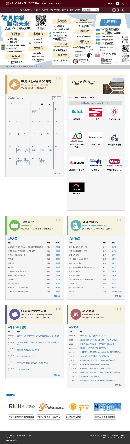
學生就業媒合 (55, 10)
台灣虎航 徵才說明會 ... (19, 150)
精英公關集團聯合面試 (25, 356)
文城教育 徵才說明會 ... (34, 150)
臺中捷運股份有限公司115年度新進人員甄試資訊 (97, 344)
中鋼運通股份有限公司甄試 (89, 376)
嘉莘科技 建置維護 (11, 440)
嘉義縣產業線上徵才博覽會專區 (28, 350)
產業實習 (65, 10)
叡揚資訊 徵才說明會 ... (42, 150)
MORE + (57, 173)
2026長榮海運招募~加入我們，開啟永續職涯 (32, 363)
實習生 (58, 247)
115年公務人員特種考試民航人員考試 (93, 336)
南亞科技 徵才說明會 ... (50, 150)
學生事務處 (108, 3)
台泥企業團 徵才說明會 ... (19, 163)
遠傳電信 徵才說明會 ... (34, 113)
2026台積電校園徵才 (24, 369)
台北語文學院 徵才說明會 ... (27, 150)
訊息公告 (37, 10)
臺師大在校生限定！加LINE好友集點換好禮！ (24, 66)
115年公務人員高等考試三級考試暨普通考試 (95, 356)
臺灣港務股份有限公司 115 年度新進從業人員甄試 (97, 380)
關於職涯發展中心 (25, 10)
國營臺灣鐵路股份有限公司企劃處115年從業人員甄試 (98, 340)
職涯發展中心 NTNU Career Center (44, 3)
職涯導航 (45, 10)
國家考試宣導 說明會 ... (42, 163)
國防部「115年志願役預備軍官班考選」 (94, 348)
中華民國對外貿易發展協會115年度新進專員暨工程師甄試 (100, 352)
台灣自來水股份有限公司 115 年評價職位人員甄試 (97, 360)
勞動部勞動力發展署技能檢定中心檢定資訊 (95, 364)
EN (122, 3)
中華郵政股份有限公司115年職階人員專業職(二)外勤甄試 (100, 372)
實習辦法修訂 (116, 292)
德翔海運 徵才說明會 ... (27, 163)
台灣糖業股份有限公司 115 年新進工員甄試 (95, 368)
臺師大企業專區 (75, 10)
